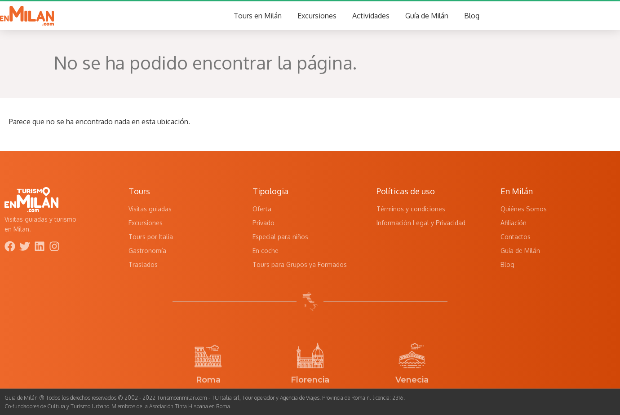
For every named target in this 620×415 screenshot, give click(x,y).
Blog (471, 15)
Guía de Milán (426, 15)
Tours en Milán (258, 15)
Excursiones (317, 15)
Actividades (371, 15)
